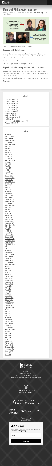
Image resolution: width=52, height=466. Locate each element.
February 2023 (9, 196)
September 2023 (10, 182)
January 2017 (9, 323)
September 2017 (9, 308)
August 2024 (8, 162)
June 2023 (8, 188)
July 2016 (8, 333)
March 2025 (8, 152)
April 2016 (8, 339)
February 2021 (9, 235)
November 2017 (9, 304)
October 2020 (9, 243)
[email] (26, 435)
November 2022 (10, 201)
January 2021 (9, 237)
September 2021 (10, 225)
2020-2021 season (10, 99)
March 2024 (8, 172)
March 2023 (8, 194)
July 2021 (8, 227)
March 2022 (8, 215)
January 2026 (9, 138)
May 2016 (8, 337)
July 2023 (8, 186)
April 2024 (8, 170)
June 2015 (8, 355)
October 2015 (9, 351)
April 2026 (8, 135)
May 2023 (8, 190)
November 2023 (9, 178)
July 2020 (8, 247)
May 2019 (8, 270)
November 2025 (9, 140)
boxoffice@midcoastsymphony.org (33, 377)
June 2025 (8, 148)
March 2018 (8, 296)
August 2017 (8, 310)
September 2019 (10, 264)
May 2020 (8, 249)
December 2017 (9, 302)
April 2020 (8, 251)
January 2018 (9, 300)
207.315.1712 (22, 375)
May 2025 (8, 150)
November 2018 (9, 282)
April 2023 (8, 192)
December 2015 (9, 347)
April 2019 (8, 272)
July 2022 (8, 207)
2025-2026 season (10, 109)
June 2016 (8, 335)
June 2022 (8, 209)
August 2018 (8, 286)
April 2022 (8, 213)
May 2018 (8, 292)
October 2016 (9, 327)
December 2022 (9, 199)
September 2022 (10, 205)
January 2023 (9, 197)
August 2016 (8, 331)
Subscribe (26, 441)
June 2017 (8, 314)
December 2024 (9, 156)
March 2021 (8, 233)
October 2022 (9, 203)
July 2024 (8, 164)
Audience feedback (10, 111)
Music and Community (36, 13)
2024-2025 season (10, 107)
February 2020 (9, 255)
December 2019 (9, 258)
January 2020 (9, 257)
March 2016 (8, 341)
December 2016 (9, 325)
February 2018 (9, 298)
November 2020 (10, 241)
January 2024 (9, 176)
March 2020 (8, 253)
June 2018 (8, 290)
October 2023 (9, 180)
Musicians (8, 119)
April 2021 (8, 231)
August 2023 (8, 184)
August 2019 (8, 266)
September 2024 (10, 160)
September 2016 (10, 329)
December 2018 (9, 280)
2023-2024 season (10, 105)
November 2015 (9, 349)
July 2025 (8, 146)
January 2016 (9, 345)
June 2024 (8, 166)
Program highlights (10, 123)
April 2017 (8, 317)
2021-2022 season (10, 101)
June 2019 (8, 268)
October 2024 (9, 158)
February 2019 (9, 276)
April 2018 (8, 294)
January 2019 (9, 278)
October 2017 (9, 306)
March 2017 (8, 319)
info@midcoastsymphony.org (17, 377)
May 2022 (8, 211)
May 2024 (8, 168)
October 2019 (9, 262)
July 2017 (8, 312)
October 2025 (9, 142)
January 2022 (9, 219)
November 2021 (9, 223)
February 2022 (9, 217)
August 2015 (8, 353)
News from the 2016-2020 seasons (15, 121)
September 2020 (10, 245)
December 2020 (9, 239)
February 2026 (9, 137)
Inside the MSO (9, 115)
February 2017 (9, 321)
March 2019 (8, 274)
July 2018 (8, 288)
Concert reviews (9, 113)
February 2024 (9, 174)
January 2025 (9, 154)
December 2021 (9, 221)
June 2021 (8, 229)
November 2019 (9, 260)
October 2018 (9, 284)
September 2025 (10, 144)
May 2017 (8, 316)
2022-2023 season (10, 103)
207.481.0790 (33, 375)
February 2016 (9, 343)
